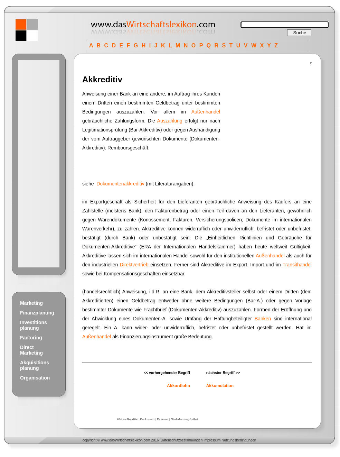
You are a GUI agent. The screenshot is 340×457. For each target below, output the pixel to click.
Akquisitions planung (34, 365)
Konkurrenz (147, 419)
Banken (263, 318)
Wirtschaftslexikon (129, 440)
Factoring (31, 337)
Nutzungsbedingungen (238, 440)
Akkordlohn (178, 385)
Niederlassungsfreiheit (185, 419)
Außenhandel (205, 112)
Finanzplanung (37, 313)
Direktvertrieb (134, 264)
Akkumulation (220, 385)
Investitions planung (33, 325)
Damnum (163, 419)
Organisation (35, 378)
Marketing (31, 303)
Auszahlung (169, 121)
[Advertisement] (38, 163)
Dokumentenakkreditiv (120, 183)
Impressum (212, 440)
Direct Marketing (31, 350)
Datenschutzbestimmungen (181, 440)
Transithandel (297, 264)
